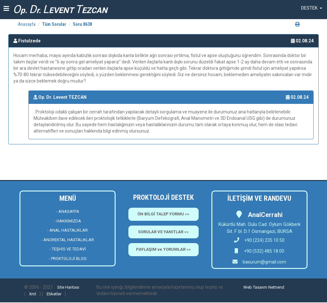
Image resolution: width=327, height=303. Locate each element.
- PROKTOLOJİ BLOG (68, 258)
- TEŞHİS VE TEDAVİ (67, 249)
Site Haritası (68, 287)
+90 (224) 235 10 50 (259, 240)
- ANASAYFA (67, 211)
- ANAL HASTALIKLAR (67, 230)
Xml (32, 294)
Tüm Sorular (54, 24)
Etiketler (54, 294)
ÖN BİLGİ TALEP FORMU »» (163, 214)
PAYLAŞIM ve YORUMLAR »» (163, 249)
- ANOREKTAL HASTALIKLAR (67, 239)
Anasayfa (26, 24)
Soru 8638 (82, 24)
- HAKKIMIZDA (67, 221)
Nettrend (276, 287)
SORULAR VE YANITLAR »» (163, 231)
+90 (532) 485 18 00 (263, 251)
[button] (311, 8)
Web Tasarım (255, 287)
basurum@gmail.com (264, 261)
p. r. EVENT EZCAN (60, 9)
